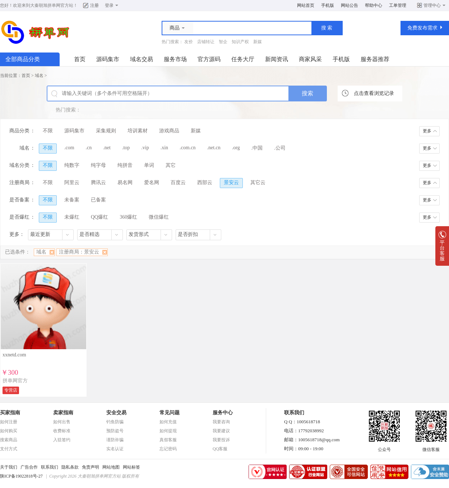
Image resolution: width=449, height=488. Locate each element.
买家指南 (10, 412)
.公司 (280, 148)
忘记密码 (168, 448)
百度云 (178, 182)
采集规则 (106, 130)
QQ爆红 (99, 217)
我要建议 (221, 430)
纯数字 (71, 165)
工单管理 (397, 5)
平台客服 (442, 248)
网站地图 (111, 467)
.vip (145, 147)
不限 (48, 130)
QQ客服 (220, 448)
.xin (164, 147)
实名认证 (115, 448)
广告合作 (29, 467)
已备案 (98, 199)
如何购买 (8, 430)
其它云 (257, 182)
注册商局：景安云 (79, 252)
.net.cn (213, 147)
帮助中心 (373, 5)
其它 (171, 165)
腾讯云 (98, 182)
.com (69, 147)
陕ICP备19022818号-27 (21, 476)
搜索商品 (8, 439)
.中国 (257, 148)
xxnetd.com (14, 354)
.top (126, 147)
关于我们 (8, 467)
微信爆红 (159, 217)
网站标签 (131, 467)
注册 (94, 5)
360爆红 (128, 217)
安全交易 (116, 412)
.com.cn (187, 147)
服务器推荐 (375, 59)
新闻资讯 (276, 59)
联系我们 (49, 467)
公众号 (384, 447)
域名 (39, 75)
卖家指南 (63, 412)
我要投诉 (221, 439)
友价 (188, 41)
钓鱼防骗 (115, 421)
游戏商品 (169, 130)
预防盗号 (115, 430)
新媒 (257, 41)
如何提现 (168, 430)
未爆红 (71, 217)
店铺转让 (205, 41)
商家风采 (310, 59)
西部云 (204, 182)
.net (107, 147)
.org (236, 147)
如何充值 (168, 421)
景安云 (231, 182)
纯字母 (98, 165)
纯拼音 (125, 165)
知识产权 (240, 41)
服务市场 (175, 59)
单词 (149, 165)
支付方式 (8, 448)
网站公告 (349, 5)
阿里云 (71, 182)
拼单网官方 (15, 380)
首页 (79, 59)
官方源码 (209, 59)
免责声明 (90, 467)
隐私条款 (70, 467)
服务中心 (223, 412)
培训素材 (138, 130)
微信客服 (431, 447)
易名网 (125, 182)
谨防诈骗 (115, 439)
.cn (89, 147)
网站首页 (305, 5)
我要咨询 (221, 421)
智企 (223, 41)
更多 (427, 130)
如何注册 (8, 421)
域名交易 (141, 59)
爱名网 (151, 182)
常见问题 (169, 412)
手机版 (327, 5)
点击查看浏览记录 (374, 93)
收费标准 (61, 430)
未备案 (71, 199)
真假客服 (168, 439)
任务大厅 (242, 59)
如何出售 (61, 421)
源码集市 (107, 59)
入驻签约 (61, 439)
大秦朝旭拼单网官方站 (51, 5)
